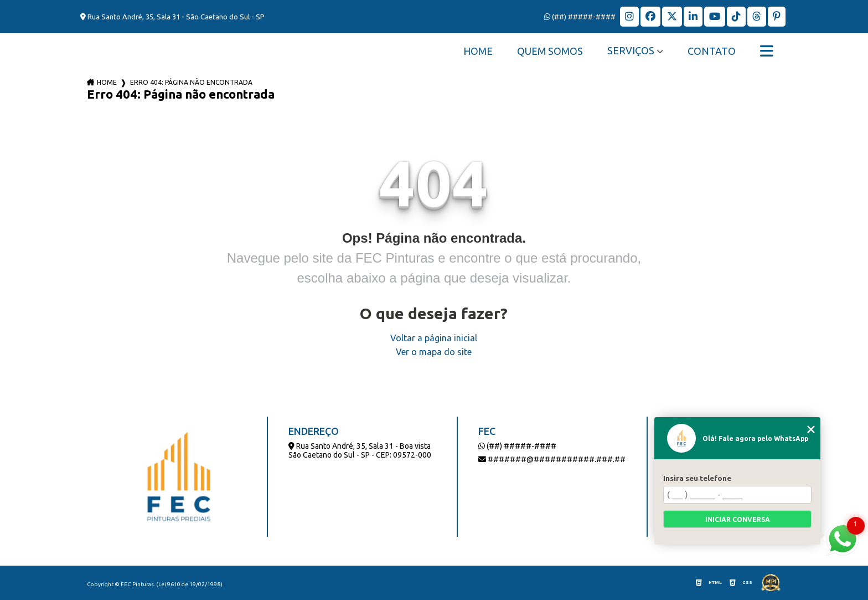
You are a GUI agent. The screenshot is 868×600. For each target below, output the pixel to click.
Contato (712, 51)
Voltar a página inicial (433, 338)
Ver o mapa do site (434, 352)
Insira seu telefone (697, 478)
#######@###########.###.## (552, 459)
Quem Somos (550, 51)
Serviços (630, 50)
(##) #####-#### (580, 16)
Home (478, 51)
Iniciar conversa (737, 519)
